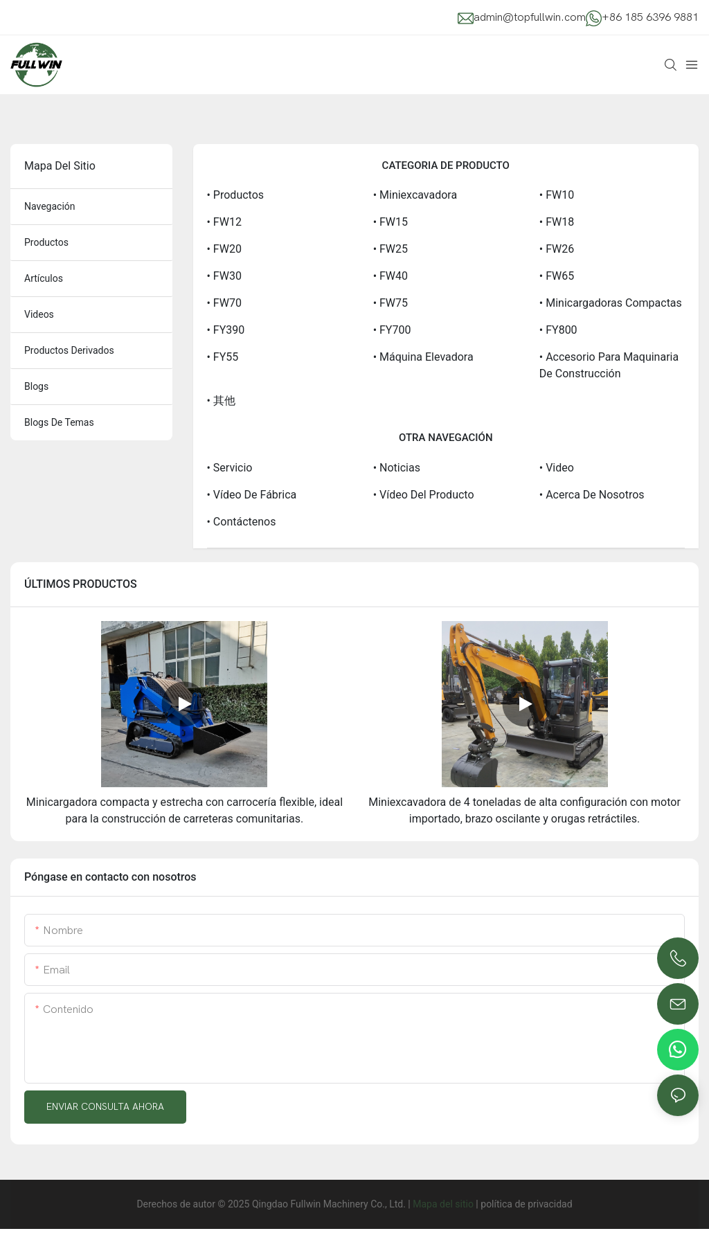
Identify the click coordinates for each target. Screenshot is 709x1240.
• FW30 (224, 275)
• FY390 (226, 329)
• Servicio (230, 467)
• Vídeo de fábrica (252, 494)
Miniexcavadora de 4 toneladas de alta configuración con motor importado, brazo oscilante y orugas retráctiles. (524, 810)
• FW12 (224, 221)
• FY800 (558, 329)
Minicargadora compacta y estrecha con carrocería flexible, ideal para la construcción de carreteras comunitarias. (184, 810)
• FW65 (556, 275)
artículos (43, 278)
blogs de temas (59, 422)
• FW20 (224, 248)
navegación (49, 206)
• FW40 (390, 275)
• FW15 (390, 221)
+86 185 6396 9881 (650, 17)
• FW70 (224, 302)
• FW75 (390, 302)
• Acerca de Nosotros (592, 494)
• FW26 (556, 248)
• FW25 (390, 248)
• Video (556, 467)
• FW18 (556, 221)
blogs (36, 386)
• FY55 (223, 356)
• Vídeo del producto (423, 494)
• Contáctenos (241, 521)
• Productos (235, 194)
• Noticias (396, 467)
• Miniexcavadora (415, 194)
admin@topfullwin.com (530, 17)
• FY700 (392, 329)
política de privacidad (526, 1204)
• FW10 (556, 194)
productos (46, 242)
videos (39, 314)
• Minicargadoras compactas (610, 302)
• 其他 (221, 400)
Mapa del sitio (443, 1204)
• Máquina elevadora (423, 356)
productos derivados (69, 350)
